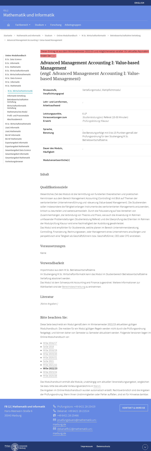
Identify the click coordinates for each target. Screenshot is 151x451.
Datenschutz (104, 446)
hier (53, 54)
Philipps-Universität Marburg (16, 445)
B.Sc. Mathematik (13, 65)
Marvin (97, 384)
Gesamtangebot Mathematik (17, 156)
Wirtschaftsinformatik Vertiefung (16, 105)
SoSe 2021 (48, 359)
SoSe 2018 (48, 345)
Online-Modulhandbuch (63, 35)
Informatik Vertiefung (16, 94)
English (139, 3)
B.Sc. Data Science (13, 57)
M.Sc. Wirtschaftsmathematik (18, 122)
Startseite (7, 35)
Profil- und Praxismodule (18, 114)
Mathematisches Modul (17, 110)
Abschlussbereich (14, 117)
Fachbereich (23, 25)
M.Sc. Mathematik (13, 84)
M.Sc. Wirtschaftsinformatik (89, 35)
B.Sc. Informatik (12, 61)
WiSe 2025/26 (50, 374)
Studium (41, 25)
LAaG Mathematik (13, 129)
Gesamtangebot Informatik (17, 152)
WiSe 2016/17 (50, 341)
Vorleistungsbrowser (14, 160)
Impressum (87, 446)
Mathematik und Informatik (27, 35)
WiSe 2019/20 (50, 352)
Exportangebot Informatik (16, 141)
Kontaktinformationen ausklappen (144, 445)
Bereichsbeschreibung (73, 285)
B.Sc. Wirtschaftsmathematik (17, 73)
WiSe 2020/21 (50, 356)
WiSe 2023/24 (50, 370)
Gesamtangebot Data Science (18, 148)
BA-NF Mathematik (13, 137)
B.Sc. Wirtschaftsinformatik (17, 69)
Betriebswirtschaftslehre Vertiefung (119, 35)
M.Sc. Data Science (13, 76)
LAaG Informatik (12, 126)
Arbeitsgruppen (73, 24)
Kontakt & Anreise (133, 406)
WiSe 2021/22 (50, 363)
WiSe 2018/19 (50, 348)
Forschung (55, 24)
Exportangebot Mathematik (17, 145)
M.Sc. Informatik (12, 80)
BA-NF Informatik (12, 133)
